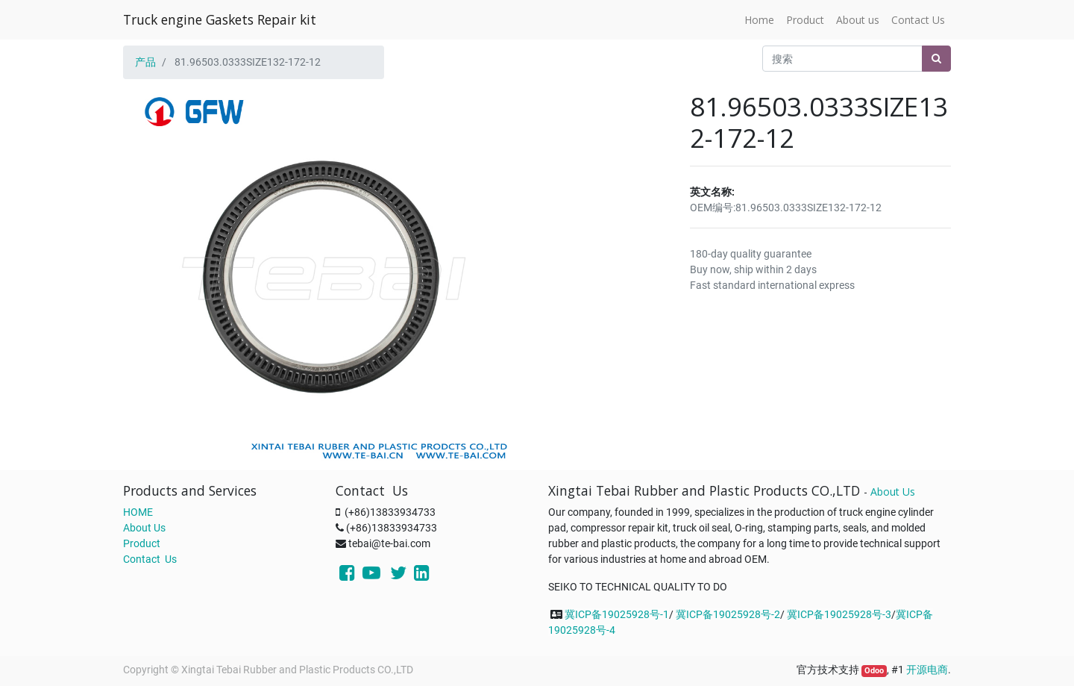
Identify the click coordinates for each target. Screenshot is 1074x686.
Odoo (874, 671)
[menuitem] (759, 20)
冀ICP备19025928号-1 (617, 614)
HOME (138, 512)
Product (141, 543)
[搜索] (936, 59)
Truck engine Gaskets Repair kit (219, 19)
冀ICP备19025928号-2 (728, 614)
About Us (144, 528)
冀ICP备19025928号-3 (839, 614)
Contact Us (150, 559)
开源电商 (927, 670)
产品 (145, 62)
